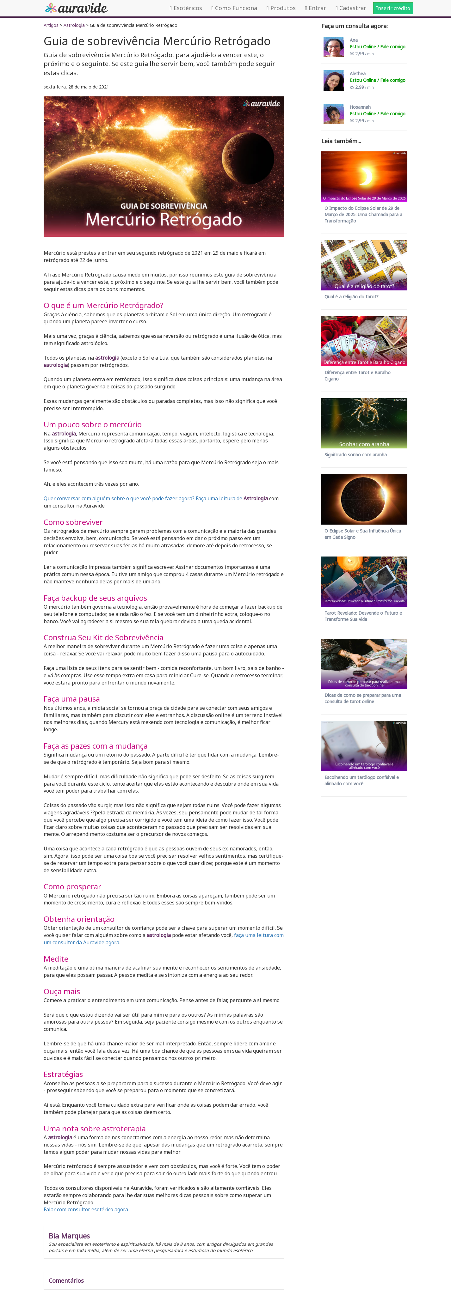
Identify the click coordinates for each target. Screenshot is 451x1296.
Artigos (51, 25)
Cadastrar (351, 8)
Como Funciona (234, 8)
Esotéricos (186, 8)
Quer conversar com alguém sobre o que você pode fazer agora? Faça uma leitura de (143, 498)
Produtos (281, 8)
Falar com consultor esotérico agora (86, 1209)
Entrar (315, 8)
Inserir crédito (393, 8)
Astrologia (74, 25)
